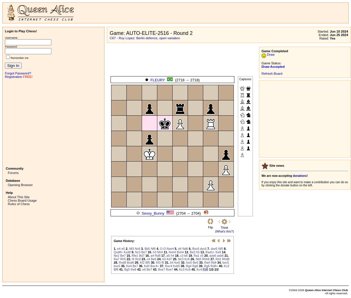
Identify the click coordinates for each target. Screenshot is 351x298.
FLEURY (157, 80)
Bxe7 (161, 269)
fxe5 (177, 262)
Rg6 (207, 266)
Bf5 (147, 262)
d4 (180, 248)
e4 (119, 248)
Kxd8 (127, 252)
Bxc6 (195, 248)
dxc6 (203, 248)
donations (300, 175)
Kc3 (181, 269)
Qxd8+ (118, 252)
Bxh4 (180, 252)
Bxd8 (130, 262)
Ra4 (207, 262)
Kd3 (147, 266)
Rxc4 (168, 266)
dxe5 (214, 248)
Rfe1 (135, 255)
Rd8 (157, 255)
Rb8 (213, 262)
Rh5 (123, 259)
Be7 (144, 252)
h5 (197, 252)
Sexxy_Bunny (153, 213)
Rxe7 (169, 269)
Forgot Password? (18, 73)
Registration (13, 76)
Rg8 (195, 266)
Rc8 (138, 259)
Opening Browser (20, 185)
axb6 (213, 255)
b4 (171, 262)
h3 (154, 252)
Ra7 (117, 259)
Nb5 (198, 259)
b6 (186, 255)
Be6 (153, 259)
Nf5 (220, 248)
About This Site (19, 197)
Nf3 (131, 248)
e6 (144, 269)
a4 (152, 255)
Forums (13, 173)
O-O (163, 248)
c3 (181, 255)
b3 (164, 259)
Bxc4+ (154, 266)
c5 (201, 255)
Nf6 (153, 248)
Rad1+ (210, 252)
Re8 (134, 269)
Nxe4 (170, 248)
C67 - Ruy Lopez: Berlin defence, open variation (145, 38)
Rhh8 (206, 259)
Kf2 (142, 262)
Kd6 (205, 269)
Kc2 (226, 266)
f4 (133, 259)
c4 (148, 259)
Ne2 (117, 255)
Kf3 (158, 262)
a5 (168, 255)
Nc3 (138, 252)
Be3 (192, 252)
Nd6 (185, 248)
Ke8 (218, 252)
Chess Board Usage (22, 200)
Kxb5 (176, 266)
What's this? (224, 231)
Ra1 (196, 255)
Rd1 (218, 259)
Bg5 (127, 269)
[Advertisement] (53, 122)
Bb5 (147, 248)
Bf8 (116, 269)
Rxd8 (122, 262)
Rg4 (189, 266)
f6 (162, 262)
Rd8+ (214, 266)
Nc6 (137, 248)
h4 (172, 255)
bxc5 (226, 262)
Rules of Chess (19, 204)
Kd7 (169, 259)
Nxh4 (172, 252)
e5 (123, 248)
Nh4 (160, 252)
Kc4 (199, 269)
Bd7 (142, 255)
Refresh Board (272, 73)
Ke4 (129, 266)
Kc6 (187, 259)
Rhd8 (225, 259)
